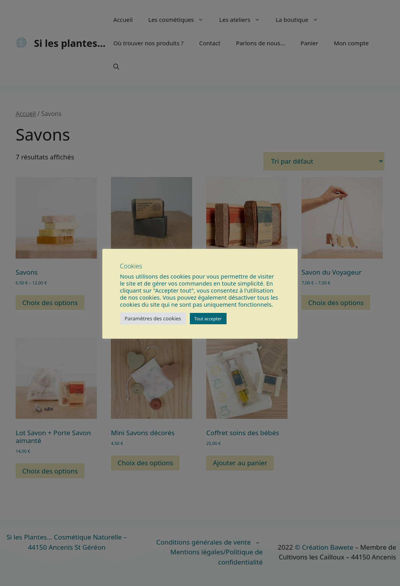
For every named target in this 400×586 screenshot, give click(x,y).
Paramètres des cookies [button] (153, 318)
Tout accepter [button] (208, 319)
